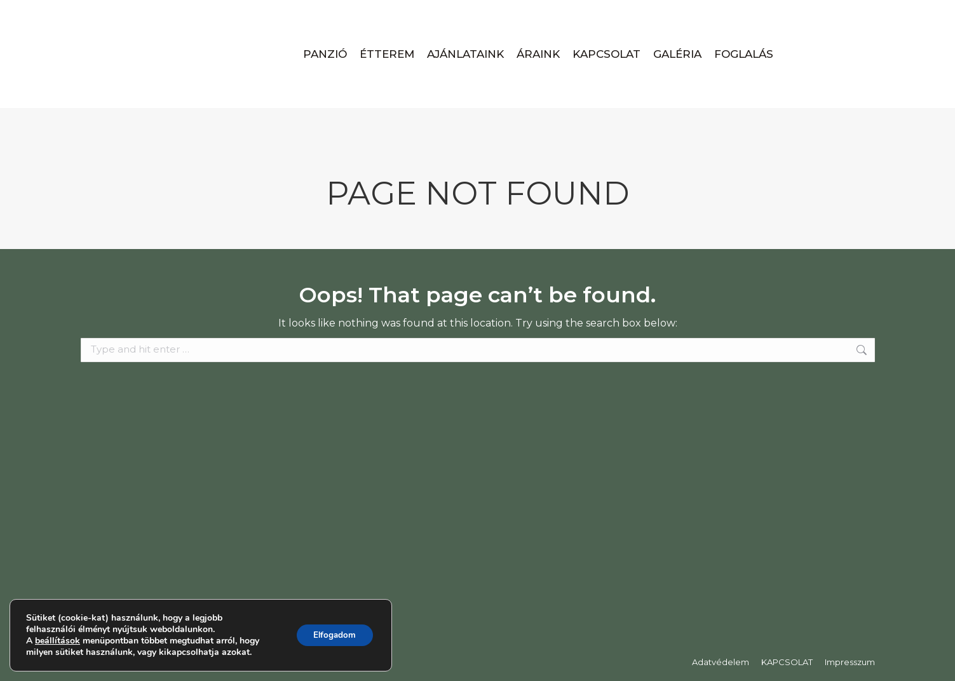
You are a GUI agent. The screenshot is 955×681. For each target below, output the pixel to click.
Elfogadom (332, 635)
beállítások (57, 641)
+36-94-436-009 (126, 13)
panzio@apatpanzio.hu (227, 13)
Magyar (795, 13)
